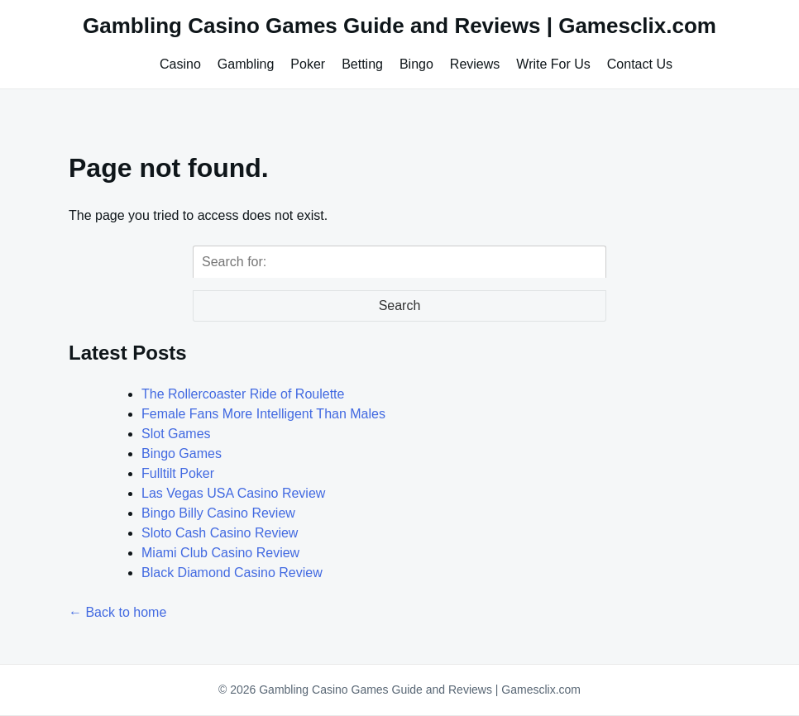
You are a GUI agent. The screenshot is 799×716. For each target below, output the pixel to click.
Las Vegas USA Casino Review (233, 493)
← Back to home (117, 612)
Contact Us (639, 64)
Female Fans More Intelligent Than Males (263, 414)
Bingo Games (181, 453)
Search (400, 305)
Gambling (246, 64)
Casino (180, 64)
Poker (307, 64)
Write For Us (553, 64)
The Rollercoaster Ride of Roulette (242, 394)
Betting (362, 64)
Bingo (416, 64)
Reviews (475, 64)
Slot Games (176, 434)
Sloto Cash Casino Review (219, 533)
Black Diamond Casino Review (232, 573)
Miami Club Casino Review (220, 553)
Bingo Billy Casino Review (218, 513)
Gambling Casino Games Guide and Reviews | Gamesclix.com (399, 25)
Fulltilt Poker (177, 473)
